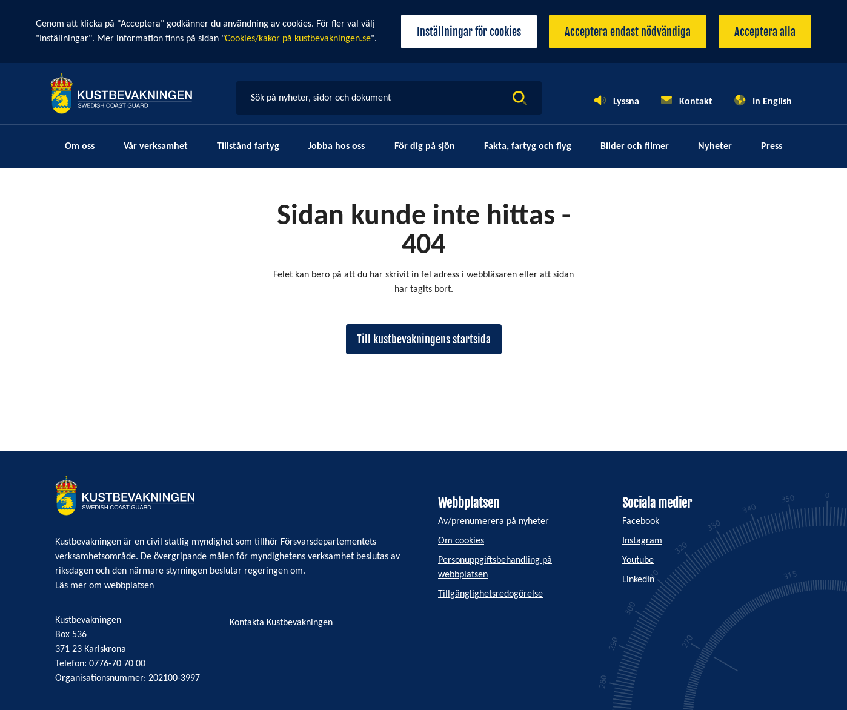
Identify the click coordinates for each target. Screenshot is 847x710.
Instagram (642, 541)
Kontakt (695, 102)
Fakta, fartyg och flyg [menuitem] (527, 146)
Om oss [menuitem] (80, 146)
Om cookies (461, 541)
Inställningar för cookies (469, 31)
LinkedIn (638, 580)
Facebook (640, 521)
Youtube (638, 560)
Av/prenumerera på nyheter (493, 521)
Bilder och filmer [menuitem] (634, 146)
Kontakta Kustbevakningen (281, 623)
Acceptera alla (765, 31)
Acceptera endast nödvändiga (628, 31)
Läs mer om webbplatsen (104, 586)
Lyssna (626, 102)
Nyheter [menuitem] (715, 146)
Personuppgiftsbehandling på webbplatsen (495, 568)
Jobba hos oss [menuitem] (336, 146)
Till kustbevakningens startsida (424, 339)
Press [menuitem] (771, 146)
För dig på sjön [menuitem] (424, 146)
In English (772, 102)
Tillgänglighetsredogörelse (490, 594)
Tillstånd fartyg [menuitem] (248, 146)
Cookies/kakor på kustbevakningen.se (298, 39)
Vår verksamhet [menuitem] (156, 146)
